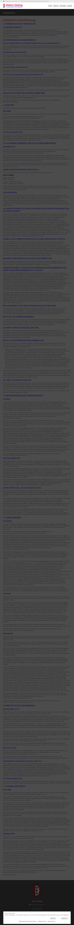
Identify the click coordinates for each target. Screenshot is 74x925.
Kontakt (69, 6)
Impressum (51, 921)
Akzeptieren (65, 918)
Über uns (56, 6)
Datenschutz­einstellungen (27, 921)
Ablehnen (53, 918)
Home (50, 6)
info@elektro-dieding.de (11, 1)
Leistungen (63, 6)
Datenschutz (42, 921)
